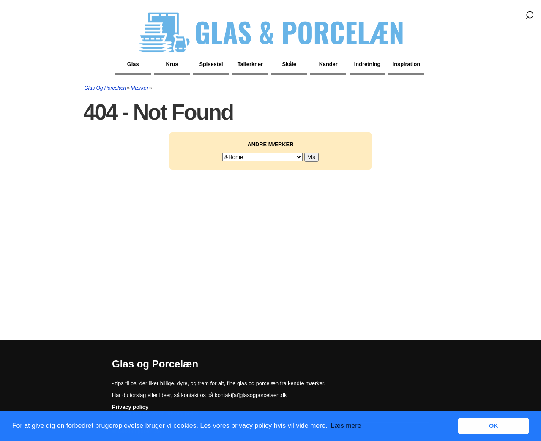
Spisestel (211, 64)
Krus (172, 64)
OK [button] (493, 425)
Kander (328, 64)
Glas (133, 64)
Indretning (367, 64)
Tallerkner (250, 64)
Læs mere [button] (346, 425)
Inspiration (406, 64)
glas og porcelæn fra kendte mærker (280, 383)
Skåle (289, 64)
